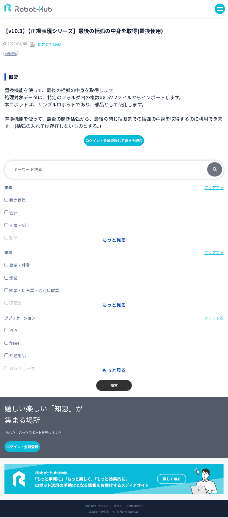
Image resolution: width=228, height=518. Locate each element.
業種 (8, 253)
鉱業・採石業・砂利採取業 (31, 291)
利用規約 (90, 506)
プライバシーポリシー (111, 506)
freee (12, 343)
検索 (214, 169)
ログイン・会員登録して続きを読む (114, 140)
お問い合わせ (135, 506)
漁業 (11, 278)
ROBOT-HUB (28, 7)
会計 (11, 212)
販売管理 (15, 200)
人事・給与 (17, 225)
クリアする (214, 187)
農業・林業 (17, 265)
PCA (10, 331)
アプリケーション (19, 318)
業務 (8, 187)
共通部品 (11, 53)
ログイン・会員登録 (22, 447)
